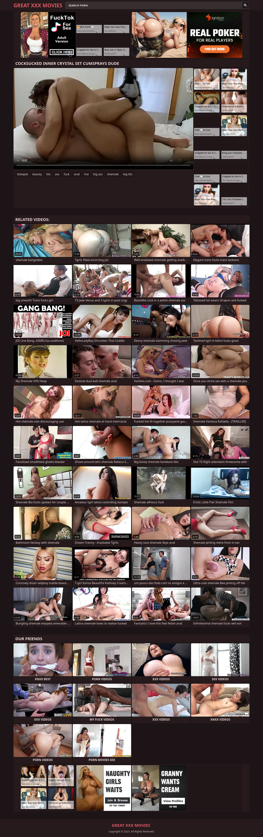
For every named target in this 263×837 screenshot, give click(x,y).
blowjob (22, 174)
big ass (98, 174)
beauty (37, 174)
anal (77, 174)
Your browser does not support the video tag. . (103, 118)
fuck (67, 174)
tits (48, 174)
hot (86, 174)
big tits (127, 174)
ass (57, 174)
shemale (113, 174)
